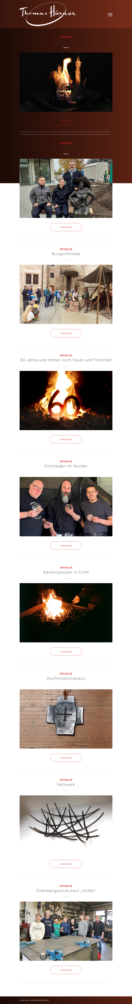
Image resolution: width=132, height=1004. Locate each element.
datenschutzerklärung (40, 1000)
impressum (24, 1000)
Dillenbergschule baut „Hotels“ (66, 890)
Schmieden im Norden (66, 466)
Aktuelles (66, 36)
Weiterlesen (66, 121)
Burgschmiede (66, 253)
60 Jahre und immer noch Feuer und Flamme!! (66, 360)
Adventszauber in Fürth (66, 572)
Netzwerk (66, 784)
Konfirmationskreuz (66, 678)
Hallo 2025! (66, 41)
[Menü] (109, 14)
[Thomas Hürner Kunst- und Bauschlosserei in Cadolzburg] (48, 14)
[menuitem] (109, 14)
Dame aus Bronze (66, 147)
